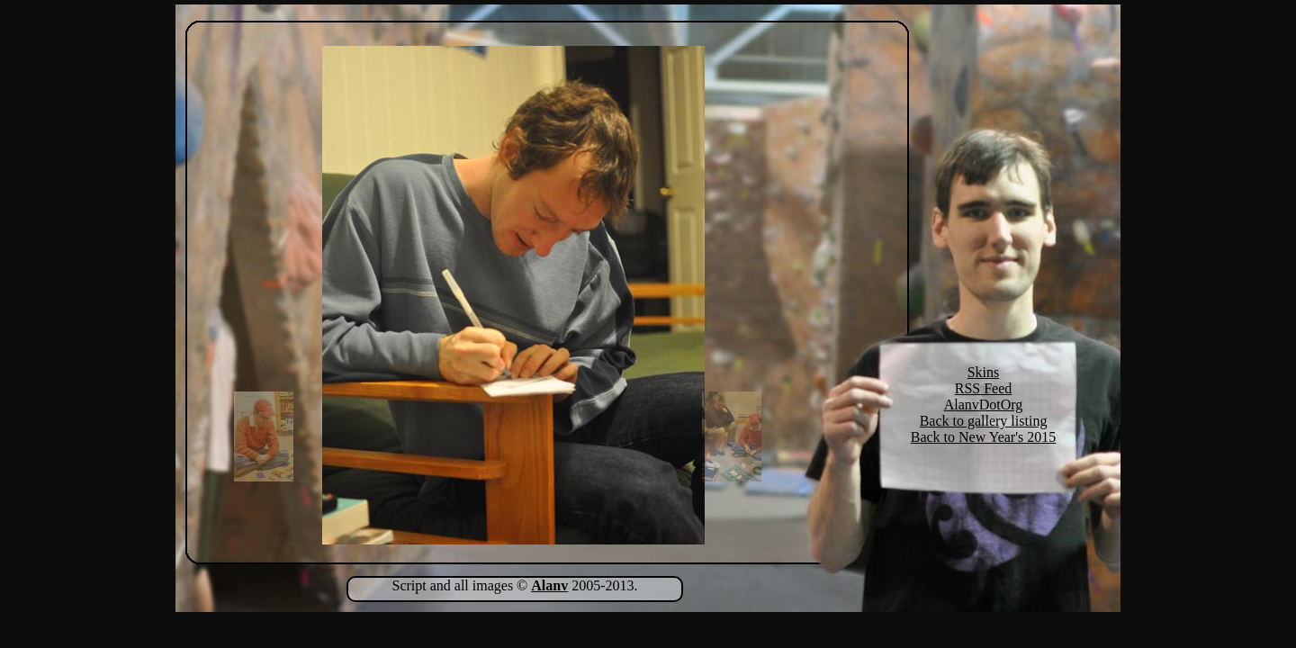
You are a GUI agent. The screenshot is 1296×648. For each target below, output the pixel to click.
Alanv (549, 585)
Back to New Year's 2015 (984, 437)
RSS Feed (983, 388)
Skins (984, 372)
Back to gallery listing (984, 420)
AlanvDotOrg (983, 404)
